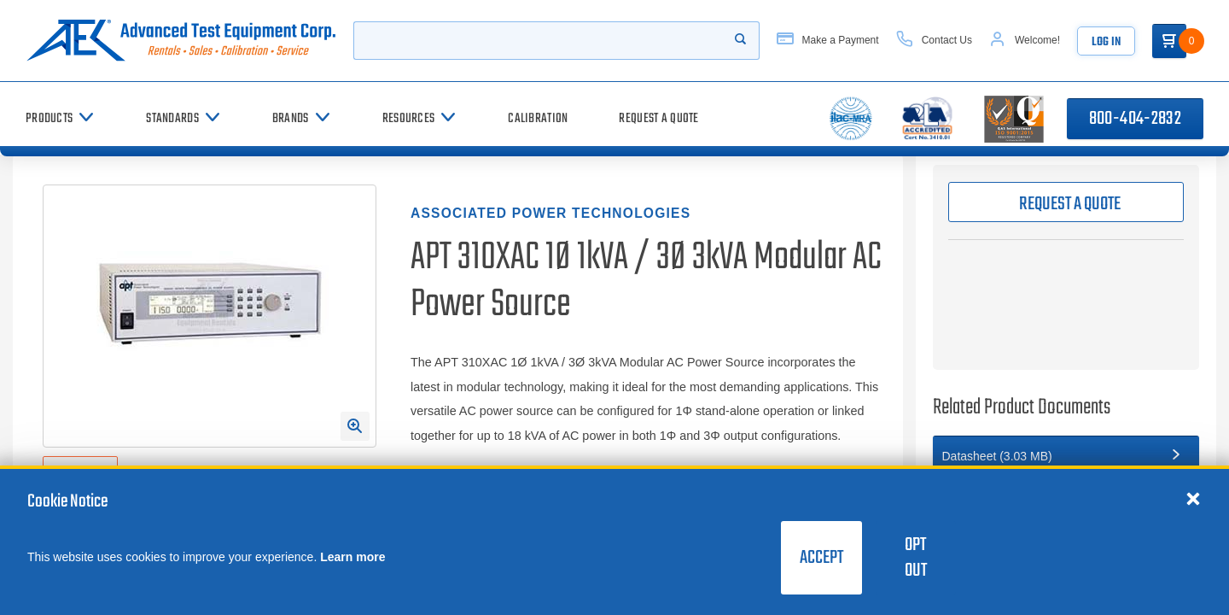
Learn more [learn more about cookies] (352, 557)
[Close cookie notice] (1193, 498)
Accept (821, 557)
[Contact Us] (934, 40)
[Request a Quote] (658, 118)
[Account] (1024, 40)
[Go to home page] (181, 40)
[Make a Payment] (828, 40)
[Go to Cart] (1169, 41)
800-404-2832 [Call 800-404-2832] (1135, 118)
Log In (1106, 42)
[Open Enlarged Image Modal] (355, 426)
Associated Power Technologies (550, 213)
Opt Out (916, 557)
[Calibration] (537, 118)
